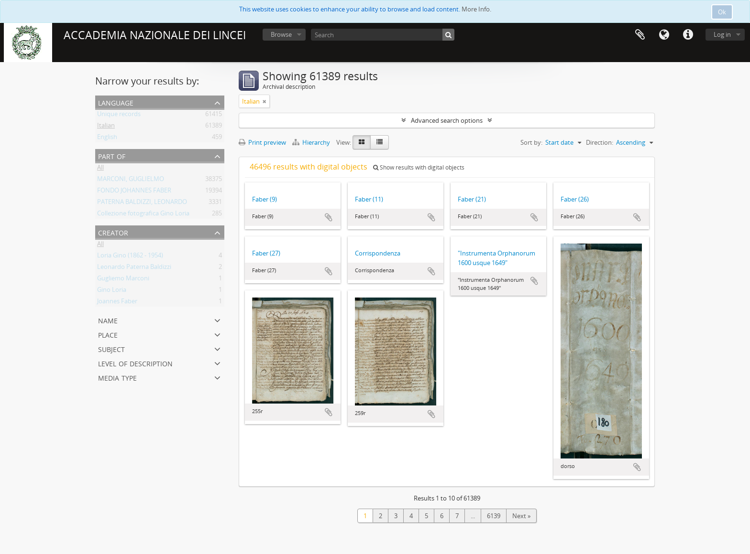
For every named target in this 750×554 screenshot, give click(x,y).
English (107, 138)
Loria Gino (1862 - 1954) (130, 257)
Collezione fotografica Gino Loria (143, 215)
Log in (722, 34)
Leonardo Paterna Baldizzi (134, 268)
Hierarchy (311, 142)
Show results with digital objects (418, 167)
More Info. (476, 9)
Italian (106, 127)
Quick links (688, 35)
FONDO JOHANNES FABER (134, 192)
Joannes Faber (117, 302)
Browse (281, 34)
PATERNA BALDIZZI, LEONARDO (142, 203)
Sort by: (531, 142)
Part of (111, 155)
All (100, 169)
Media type (117, 377)
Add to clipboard (328, 217)
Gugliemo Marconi (123, 280)
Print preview (262, 142)
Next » (521, 515)
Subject (111, 348)
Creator (113, 231)
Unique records (119, 115)
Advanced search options (447, 120)
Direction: (599, 142)
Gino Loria (111, 291)
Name (108, 319)
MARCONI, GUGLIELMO (130, 180)
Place (108, 334)
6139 (493, 515)
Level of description (135, 362)
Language (664, 35)
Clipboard (640, 35)
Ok (722, 12)
